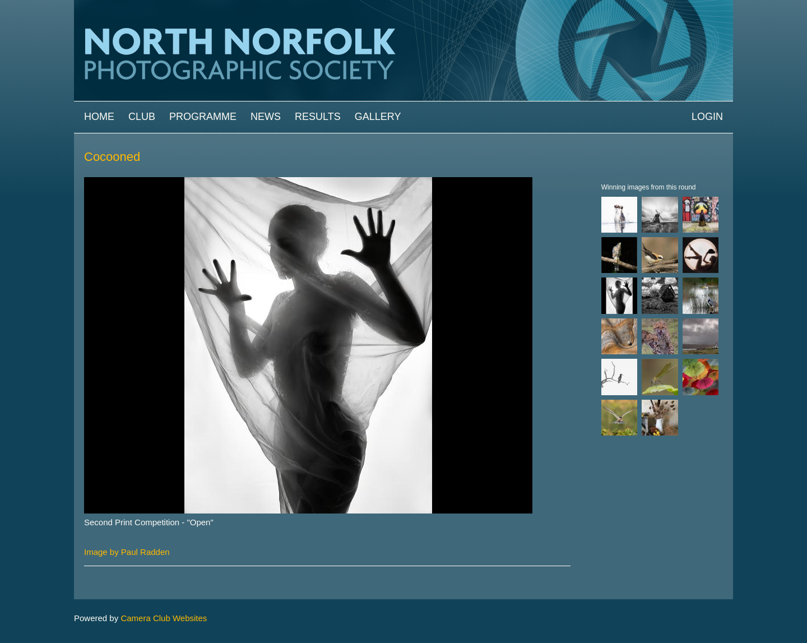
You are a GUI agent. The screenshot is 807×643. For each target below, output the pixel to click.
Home (99, 116)
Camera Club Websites (163, 618)
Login (707, 116)
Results (318, 116)
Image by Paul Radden (127, 552)
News (266, 116)
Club (141, 116)
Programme (202, 116)
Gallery (378, 116)
